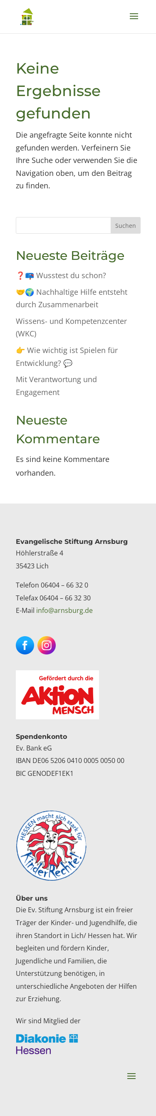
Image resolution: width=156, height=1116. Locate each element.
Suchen (125, 226)
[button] (134, 21)
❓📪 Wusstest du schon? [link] (61, 275)
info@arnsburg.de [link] (64, 610)
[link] (27, 16)
